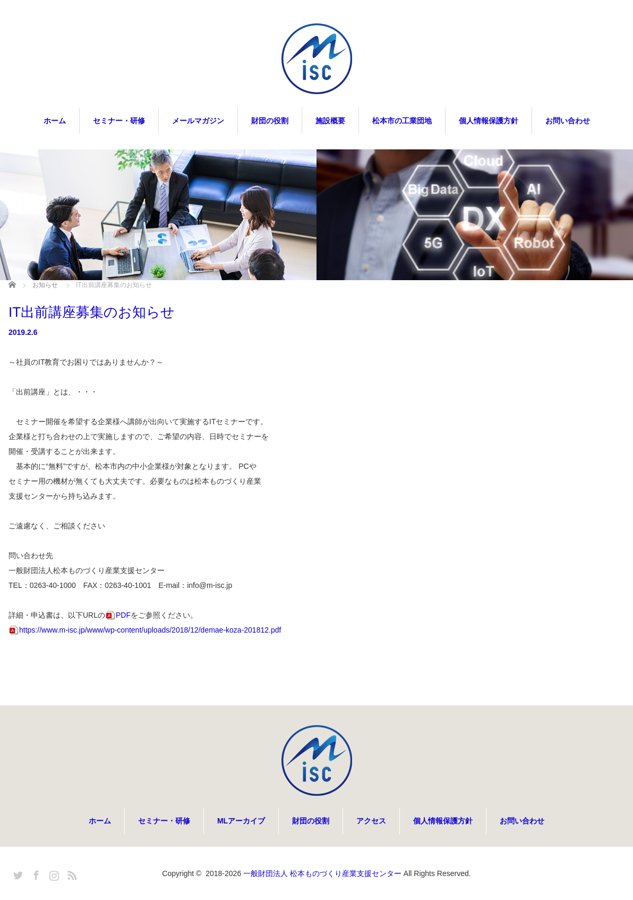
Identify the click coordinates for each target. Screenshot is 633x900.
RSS (71, 873)
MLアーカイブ (241, 821)
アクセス (371, 821)
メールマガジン (198, 120)
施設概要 (330, 120)
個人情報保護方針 (488, 120)
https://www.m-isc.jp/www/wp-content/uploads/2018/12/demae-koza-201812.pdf (150, 630)
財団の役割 (269, 120)
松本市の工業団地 (402, 120)
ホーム (55, 120)
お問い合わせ (567, 120)
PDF (123, 615)
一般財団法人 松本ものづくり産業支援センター (322, 873)
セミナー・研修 (119, 120)
